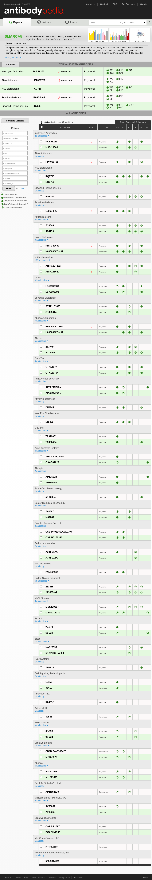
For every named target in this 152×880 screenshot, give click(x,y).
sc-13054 (51, 497)
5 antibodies (40, 219)
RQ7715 (37, 89)
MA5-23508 (52, 147)
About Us (90, 4)
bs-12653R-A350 (55, 653)
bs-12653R (51, 647)
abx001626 (52, 771)
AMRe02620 (52, 792)
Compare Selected (15, 121)
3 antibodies (40, 300)
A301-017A (52, 552)
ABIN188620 (52, 271)
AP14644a (51, 482)
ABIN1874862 (53, 266)
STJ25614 (51, 312)
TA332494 (51, 442)
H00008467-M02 (54, 251)
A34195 (50, 231)
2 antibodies (40, 170)
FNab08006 (52, 572)
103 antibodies (41, 260)
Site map (52, 878)
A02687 (50, 511)
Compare (10, 64)
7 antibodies (40, 321)
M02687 (50, 517)
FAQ (115, 4)
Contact (104, 4)
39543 (49, 716)
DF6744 (50, 407)
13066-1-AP (38, 97)
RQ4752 (50, 182)
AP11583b (51, 477)
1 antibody (39, 156)
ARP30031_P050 (55, 456)
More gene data (12, 57)
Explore (15, 22)
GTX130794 (52, 373)
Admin (145, 878)
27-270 (49, 627)
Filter (8, 188)
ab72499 (50, 352)
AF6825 (50, 667)
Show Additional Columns (132, 122)
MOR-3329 (51, 757)
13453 (49, 682)
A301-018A (52, 557)
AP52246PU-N (53, 387)
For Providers (128, 4)
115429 (49, 422)
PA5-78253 (38, 71)
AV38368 (50, 812)
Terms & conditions (38, 878)
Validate (44, 22)
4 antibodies (40, 361)
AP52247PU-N (53, 393)
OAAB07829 (52, 462)
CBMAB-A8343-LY (56, 751)
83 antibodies (41, 280)
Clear (22, 188)
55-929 (49, 633)
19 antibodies (41, 745)
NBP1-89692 (52, 245)
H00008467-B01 (54, 326)
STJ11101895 (53, 306)
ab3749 (50, 347)
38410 (49, 687)
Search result (15, 4)
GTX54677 (51, 367)
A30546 (50, 225)
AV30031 (50, 806)
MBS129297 (52, 607)
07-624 (49, 737)
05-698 (49, 731)
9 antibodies (40, 240)
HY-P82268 (52, 846)
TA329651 (51, 436)
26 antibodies (41, 136)
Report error (78, 878)
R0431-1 (50, 702)
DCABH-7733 (53, 832)
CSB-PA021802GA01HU (59, 531)
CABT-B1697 (53, 826)
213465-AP (52, 592)
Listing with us (64, 878)
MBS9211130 (53, 612)
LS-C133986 (52, 286)
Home (6, 4)
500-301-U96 (52, 861)
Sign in (143, 4)
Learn (71, 22)
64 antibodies (41, 581)
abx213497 (52, 777)
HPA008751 (38, 80)
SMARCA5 (26, 4)
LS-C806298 (52, 292)
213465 (49, 586)
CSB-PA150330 (54, 537)
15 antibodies (41, 641)
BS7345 (36, 106)
